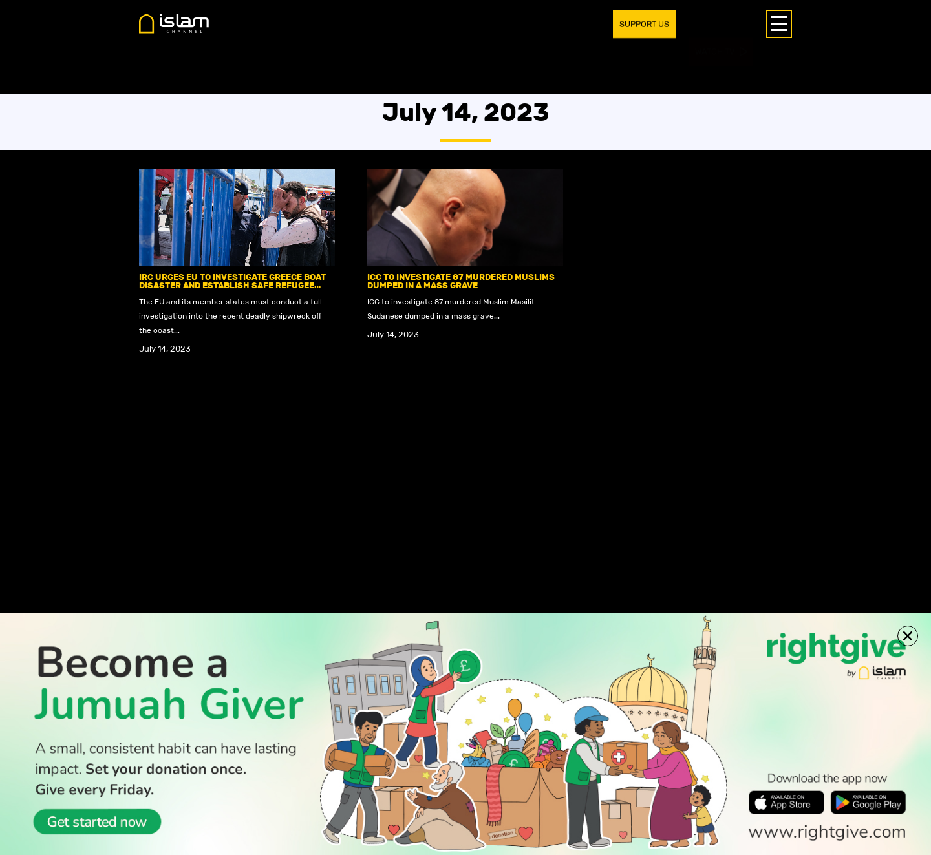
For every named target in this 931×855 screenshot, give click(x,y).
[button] (907, 636)
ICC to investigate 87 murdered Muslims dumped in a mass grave (461, 281)
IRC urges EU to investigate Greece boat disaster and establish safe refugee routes (232, 285)
